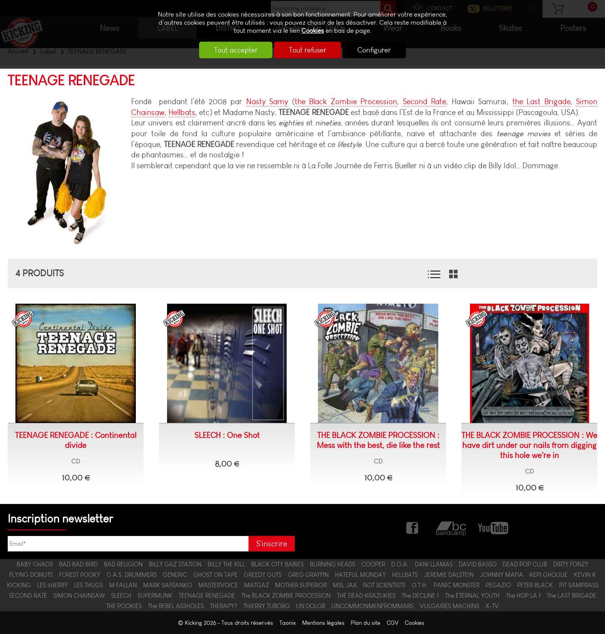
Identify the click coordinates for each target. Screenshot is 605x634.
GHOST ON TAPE (215, 574)
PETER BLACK (535, 585)
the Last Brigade (541, 101)
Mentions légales (323, 622)
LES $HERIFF (52, 585)
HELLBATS (405, 574)
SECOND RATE (28, 595)
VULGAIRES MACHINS (449, 606)
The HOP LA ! (523, 595)
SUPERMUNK (154, 595)
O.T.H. (420, 585)
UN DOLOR (310, 606)
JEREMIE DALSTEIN (449, 574)
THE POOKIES (124, 606)
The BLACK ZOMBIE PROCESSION (286, 595)
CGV (393, 622)
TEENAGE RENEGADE (207, 595)
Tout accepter (233, 50)
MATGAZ (256, 585)
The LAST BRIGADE (571, 595)
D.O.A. (400, 564)
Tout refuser (307, 50)
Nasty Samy (267, 101)
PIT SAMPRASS (578, 585)
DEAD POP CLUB (525, 564)
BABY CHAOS (35, 564)
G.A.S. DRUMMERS (131, 574)
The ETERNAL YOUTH (472, 595)
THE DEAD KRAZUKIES (366, 595)
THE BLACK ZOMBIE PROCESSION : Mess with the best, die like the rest (378, 440)
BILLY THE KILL (226, 564)
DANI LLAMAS (434, 564)
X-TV (492, 606)
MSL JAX (345, 585)
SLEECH (121, 595)
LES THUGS (88, 585)
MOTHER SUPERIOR (301, 585)
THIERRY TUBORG (266, 606)
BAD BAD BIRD (78, 564)
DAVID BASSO (478, 564)
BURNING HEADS (332, 564)
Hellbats (182, 112)
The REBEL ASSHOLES (176, 606)
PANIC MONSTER (457, 585)
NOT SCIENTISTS (384, 585)
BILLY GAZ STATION (175, 564)
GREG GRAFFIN (308, 574)
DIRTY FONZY (570, 564)
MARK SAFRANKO (167, 585)
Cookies (312, 31)
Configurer (377, 50)
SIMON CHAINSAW (79, 595)
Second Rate (424, 101)
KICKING (19, 585)
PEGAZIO (498, 585)
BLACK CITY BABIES (277, 564)
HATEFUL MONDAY (360, 574)
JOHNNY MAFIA (501, 574)
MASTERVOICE (218, 585)
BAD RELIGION (123, 564)
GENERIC (175, 574)
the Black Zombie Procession (346, 101)
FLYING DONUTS (31, 574)
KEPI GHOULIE (548, 574)
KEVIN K (585, 574)
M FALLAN (123, 585)
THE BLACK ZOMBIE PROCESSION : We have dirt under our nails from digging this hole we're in (529, 445)
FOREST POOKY (79, 574)
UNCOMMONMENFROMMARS (372, 606)
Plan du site (365, 622)
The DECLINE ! (420, 595)
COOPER (373, 564)
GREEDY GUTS (263, 574)
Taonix (287, 622)
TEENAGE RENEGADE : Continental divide (76, 440)
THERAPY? (223, 606)
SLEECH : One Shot (227, 435)
